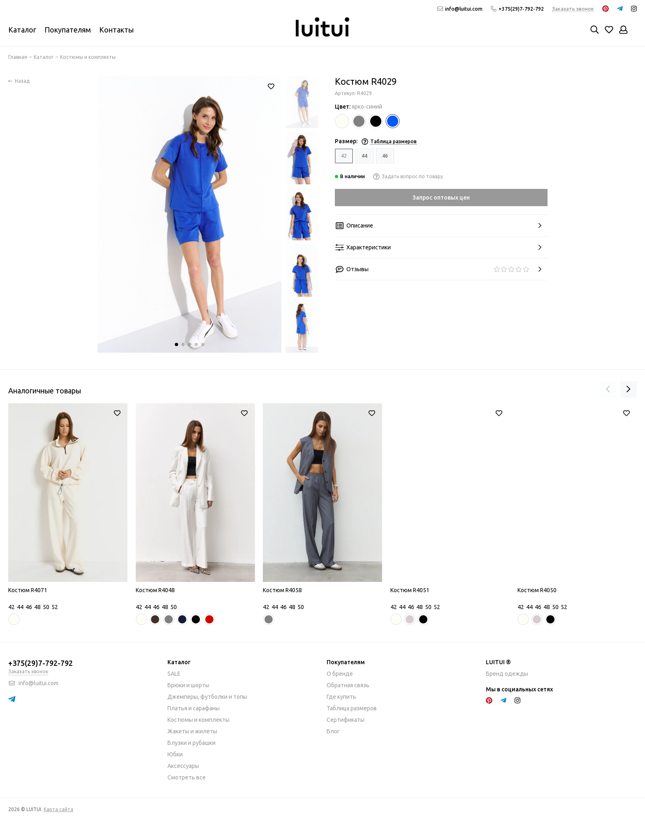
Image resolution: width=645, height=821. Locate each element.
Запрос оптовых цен (441, 197)
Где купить (341, 696)
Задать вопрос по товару (408, 176)
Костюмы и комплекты (198, 719)
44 (364, 155)
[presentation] (608, 389)
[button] (176, 344)
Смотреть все (186, 777)
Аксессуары (183, 766)
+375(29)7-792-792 (517, 9)
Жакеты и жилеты (192, 731)
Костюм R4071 (27, 590)
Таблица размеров (352, 708)
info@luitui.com (460, 9)
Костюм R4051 (409, 590)
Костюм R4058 (282, 590)
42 (344, 155)
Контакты (116, 30)
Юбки (175, 754)
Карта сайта (58, 809)
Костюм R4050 (537, 590)
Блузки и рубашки (191, 743)
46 (385, 155)
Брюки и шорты (188, 685)
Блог (333, 731)
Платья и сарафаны (193, 708)
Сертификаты (345, 719)
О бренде (340, 673)
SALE (174, 673)
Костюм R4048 (155, 590)
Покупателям (67, 30)
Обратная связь (348, 685)
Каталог (22, 30)
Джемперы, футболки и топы (207, 696)
